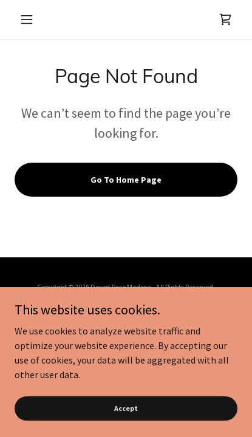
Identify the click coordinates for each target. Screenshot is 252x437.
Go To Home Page (126, 179)
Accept (126, 408)
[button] (31, 19)
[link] (225, 19)
